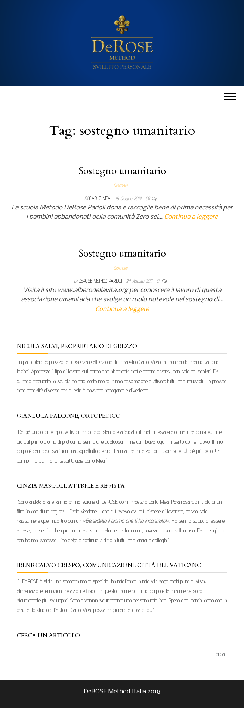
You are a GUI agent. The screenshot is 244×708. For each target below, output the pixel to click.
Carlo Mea (100, 198)
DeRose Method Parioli (101, 281)
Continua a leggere (191, 217)
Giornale (120, 185)
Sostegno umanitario (122, 170)
